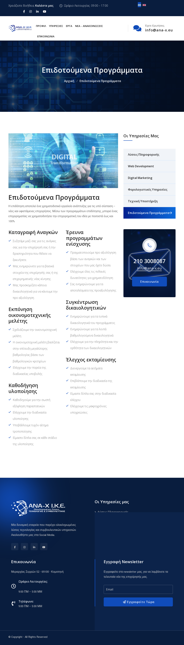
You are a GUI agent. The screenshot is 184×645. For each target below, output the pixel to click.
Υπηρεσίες (56, 26)
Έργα (69, 26)
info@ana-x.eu (149, 268)
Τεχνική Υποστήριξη (143, 201)
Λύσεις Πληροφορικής (143, 154)
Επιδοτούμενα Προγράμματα (148, 213)
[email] (138, 589)
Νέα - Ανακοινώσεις (89, 26)
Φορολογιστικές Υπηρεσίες (147, 189)
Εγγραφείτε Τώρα (138, 602)
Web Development (141, 166)
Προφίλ (41, 26)
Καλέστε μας (44, 6)
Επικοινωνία (45, 36)
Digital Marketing (140, 178)
